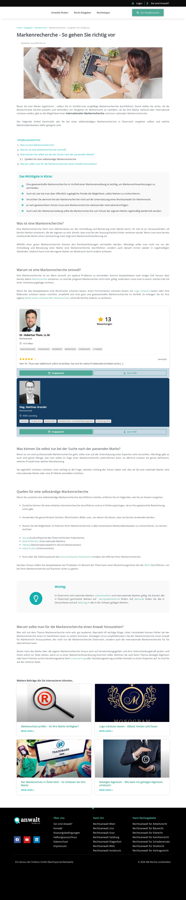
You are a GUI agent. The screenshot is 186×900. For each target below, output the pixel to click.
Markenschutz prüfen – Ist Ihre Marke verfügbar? (50, 726)
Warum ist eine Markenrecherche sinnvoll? (43, 149)
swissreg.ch (83, 602)
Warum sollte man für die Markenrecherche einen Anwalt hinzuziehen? (58, 163)
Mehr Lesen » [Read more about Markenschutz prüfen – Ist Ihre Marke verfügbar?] (27, 731)
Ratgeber (28, 27)
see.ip (25, 537)
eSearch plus (29, 548)
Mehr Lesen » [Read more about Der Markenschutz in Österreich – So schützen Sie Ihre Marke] (27, 790)
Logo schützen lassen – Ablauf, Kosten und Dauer (128, 726)
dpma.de (139, 599)
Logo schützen (142, 290)
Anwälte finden (59, 12)
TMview (26, 544)
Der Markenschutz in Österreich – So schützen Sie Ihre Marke (53, 783)
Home (19, 27)
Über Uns (59, 818)
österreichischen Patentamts (75, 556)
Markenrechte (39, 279)
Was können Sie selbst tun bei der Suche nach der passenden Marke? (57, 154)
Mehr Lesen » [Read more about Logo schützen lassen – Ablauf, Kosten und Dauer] (106, 731)
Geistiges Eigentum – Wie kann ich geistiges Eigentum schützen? (131, 783)
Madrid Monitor (30, 541)
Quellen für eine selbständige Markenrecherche (50, 159)
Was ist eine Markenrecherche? (37, 145)
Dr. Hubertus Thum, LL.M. (34, 335)
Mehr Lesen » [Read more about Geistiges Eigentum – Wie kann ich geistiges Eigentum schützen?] (106, 790)
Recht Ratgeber (82, 12)
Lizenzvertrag (78, 658)
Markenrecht (41, 27)
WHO (147, 565)
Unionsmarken (103, 595)
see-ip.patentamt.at (109, 599)
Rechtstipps (103, 12)
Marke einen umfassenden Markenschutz (47, 297)
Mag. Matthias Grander (33, 407)
